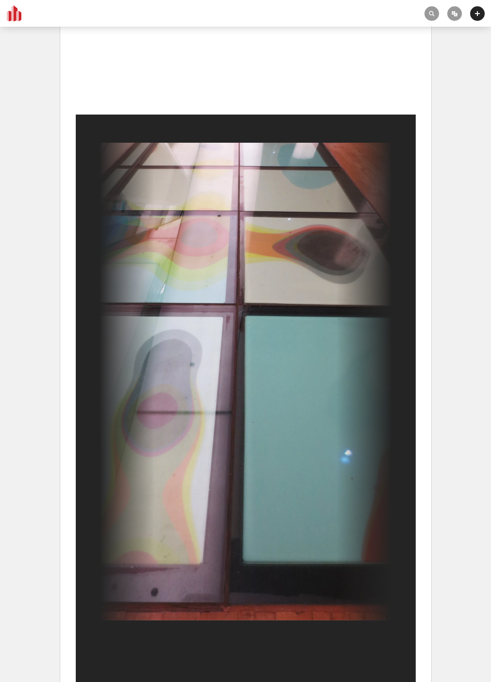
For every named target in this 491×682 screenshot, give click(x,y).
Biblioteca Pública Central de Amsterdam (138, 73)
